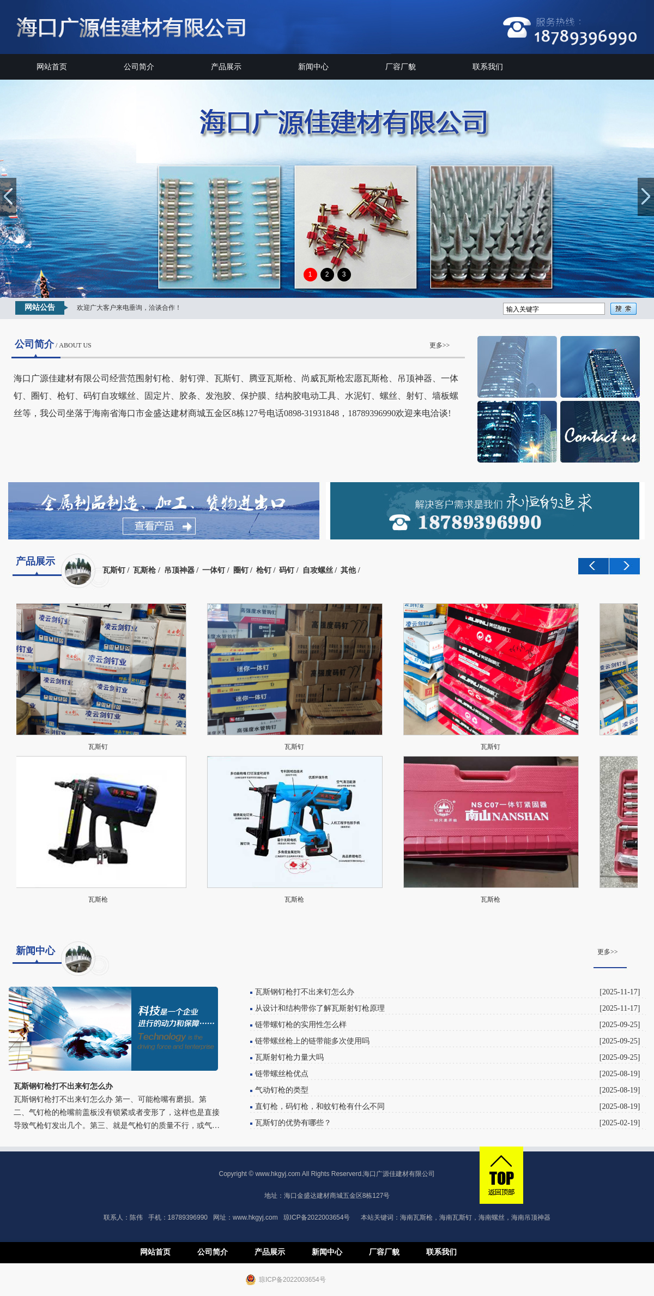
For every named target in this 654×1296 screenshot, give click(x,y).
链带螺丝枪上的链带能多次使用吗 (312, 1041)
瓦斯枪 (144, 570)
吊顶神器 (179, 570)
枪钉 (263, 570)
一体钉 (213, 570)
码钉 (286, 570)
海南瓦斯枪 (416, 1217)
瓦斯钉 (113, 570)
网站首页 (52, 67)
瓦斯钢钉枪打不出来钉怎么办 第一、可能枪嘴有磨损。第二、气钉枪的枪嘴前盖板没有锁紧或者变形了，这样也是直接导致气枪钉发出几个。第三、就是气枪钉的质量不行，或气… (117, 1112)
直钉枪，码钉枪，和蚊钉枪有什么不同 (320, 1106)
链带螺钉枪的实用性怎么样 (301, 1025)
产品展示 (226, 67)
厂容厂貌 (400, 67)
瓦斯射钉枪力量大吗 (289, 1057)
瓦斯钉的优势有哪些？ (293, 1123)
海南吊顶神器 (530, 1217)
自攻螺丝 (317, 570)
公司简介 (139, 67)
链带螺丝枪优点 (281, 1074)
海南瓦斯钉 (455, 1217)
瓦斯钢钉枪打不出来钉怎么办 (304, 992)
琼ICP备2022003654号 (316, 1217)
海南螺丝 (492, 1217)
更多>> (439, 345)
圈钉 (241, 570)
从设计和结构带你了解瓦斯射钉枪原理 (320, 1008)
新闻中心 (313, 67)
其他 (348, 570)
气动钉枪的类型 (281, 1090)
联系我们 (488, 67)
